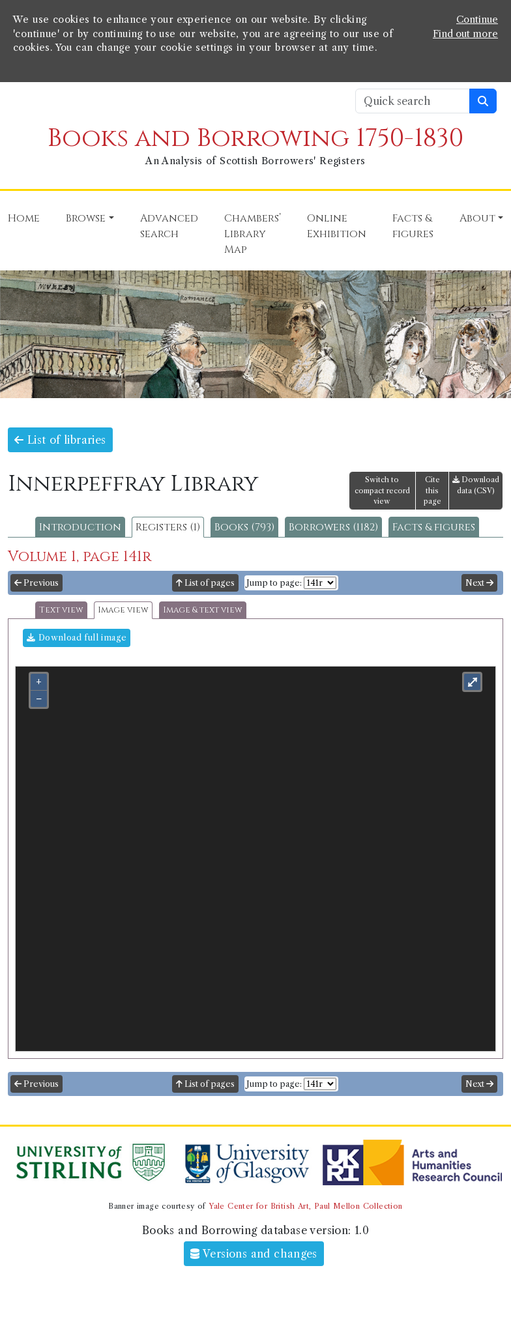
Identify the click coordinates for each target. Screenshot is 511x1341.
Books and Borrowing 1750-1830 (255, 138)
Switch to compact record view (382, 490)
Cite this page (432, 490)
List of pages (205, 583)
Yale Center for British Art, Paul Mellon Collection (305, 1206)
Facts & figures (433, 527)
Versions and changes (253, 1253)
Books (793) (244, 527)
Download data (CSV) (475, 485)
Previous (36, 583)
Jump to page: (274, 583)
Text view (61, 610)
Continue (477, 19)
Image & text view (202, 610)
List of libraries (60, 439)
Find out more (465, 34)
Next (479, 583)
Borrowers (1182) (333, 527)
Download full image (76, 637)
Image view (123, 610)
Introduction (80, 527)
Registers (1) (168, 527)
